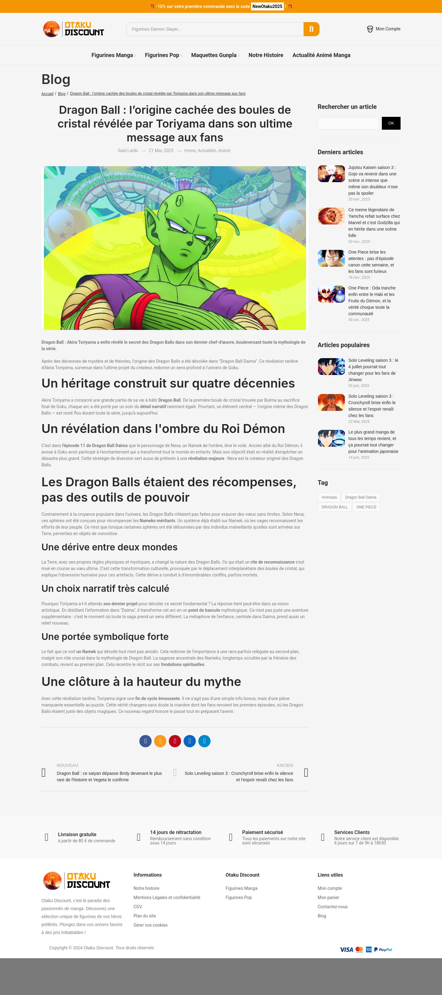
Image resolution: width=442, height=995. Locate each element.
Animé (224, 150)
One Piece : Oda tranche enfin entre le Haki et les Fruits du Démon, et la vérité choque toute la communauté (372, 300)
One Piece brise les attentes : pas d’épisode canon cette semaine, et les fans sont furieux (371, 262)
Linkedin (189, 738)
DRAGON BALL (335, 507)
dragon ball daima (360, 497)
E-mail (160, 738)
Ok (391, 123)
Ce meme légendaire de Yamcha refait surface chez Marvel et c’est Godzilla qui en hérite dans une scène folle (374, 222)
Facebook (145, 738)
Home (190, 150)
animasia (329, 497)
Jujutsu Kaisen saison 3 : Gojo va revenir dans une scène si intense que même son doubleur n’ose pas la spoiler (373, 180)
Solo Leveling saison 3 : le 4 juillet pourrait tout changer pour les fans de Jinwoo (373, 370)
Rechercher (312, 29)
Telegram (204, 738)
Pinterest (175, 738)
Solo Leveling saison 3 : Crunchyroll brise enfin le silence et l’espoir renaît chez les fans (372, 406)
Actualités (207, 150)
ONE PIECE (366, 507)
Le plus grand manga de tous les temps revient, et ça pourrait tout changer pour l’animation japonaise (373, 442)
